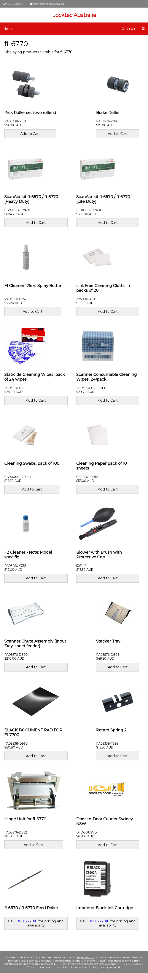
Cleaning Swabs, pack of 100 (31, 463)
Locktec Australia (74, 15)
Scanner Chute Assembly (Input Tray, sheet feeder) (35, 643)
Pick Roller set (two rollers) (30, 112)
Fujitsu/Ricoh (85, 957)
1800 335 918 (13, 3)
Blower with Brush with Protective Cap (99, 554)
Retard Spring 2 (111, 730)
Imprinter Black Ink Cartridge (104, 908)
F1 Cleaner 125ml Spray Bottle (32, 285)
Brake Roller (108, 112)
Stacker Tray (108, 641)
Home (8, 29)
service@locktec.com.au (47, 3)
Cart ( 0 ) (128, 29)
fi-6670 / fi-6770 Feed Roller (31, 908)
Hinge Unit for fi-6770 (25, 819)
